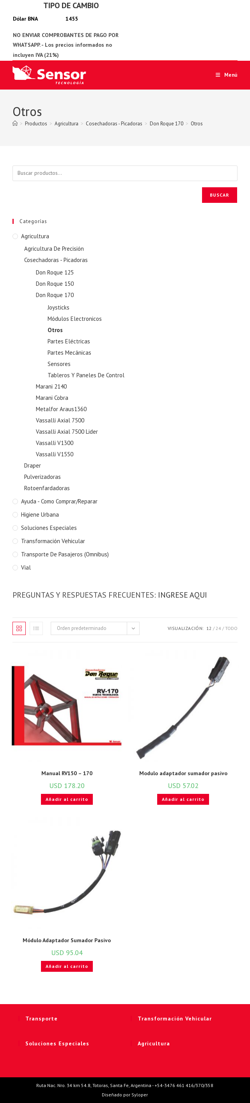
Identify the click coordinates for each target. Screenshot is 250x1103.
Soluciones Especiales (49, 527)
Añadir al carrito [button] (67, 799)
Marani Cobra (52, 397)
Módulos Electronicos (75, 318)
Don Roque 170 (55, 295)
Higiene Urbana (40, 514)
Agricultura (35, 236)
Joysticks (58, 307)
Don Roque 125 (55, 272)
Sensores (59, 364)
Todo (231, 628)
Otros (197, 123)
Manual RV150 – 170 (66, 773)
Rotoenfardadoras (47, 488)
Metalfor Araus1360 (61, 409)
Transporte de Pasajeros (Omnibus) (65, 554)
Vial (26, 567)
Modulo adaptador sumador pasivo (183, 773)
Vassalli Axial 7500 (60, 420)
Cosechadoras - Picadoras (56, 260)
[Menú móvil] (224, 75)
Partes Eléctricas (69, 341)
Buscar (219, 195)
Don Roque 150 (55, 283)
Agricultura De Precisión (54, 248)
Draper (32, 465)
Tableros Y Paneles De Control (86, 375)
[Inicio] (15, 123)
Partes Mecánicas (69, 352)
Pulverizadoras (42, 476)
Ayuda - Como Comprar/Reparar (59, 501)
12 (209, 628)
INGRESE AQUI (182, 595)
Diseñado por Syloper (125, 1095)
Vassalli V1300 (54, 443)
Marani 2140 (51, 386)
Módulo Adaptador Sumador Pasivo (67, 940)
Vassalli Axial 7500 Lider (67, 431)
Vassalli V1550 (54, 454)
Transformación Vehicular (53, 541)
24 (218, 628)
